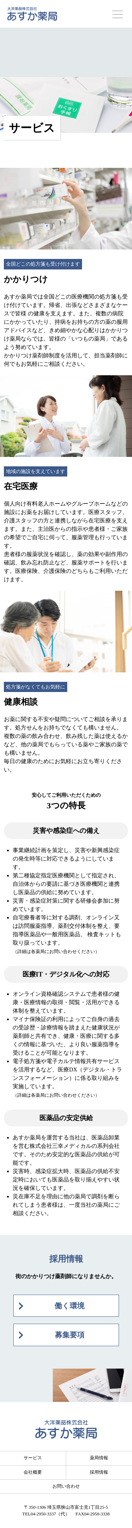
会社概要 (33, 1472)
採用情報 (99, 1472)
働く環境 (69, 1306)
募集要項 (69, 1335)
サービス (33, 1457)
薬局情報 (99, 1457)
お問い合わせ (66, 1486)
